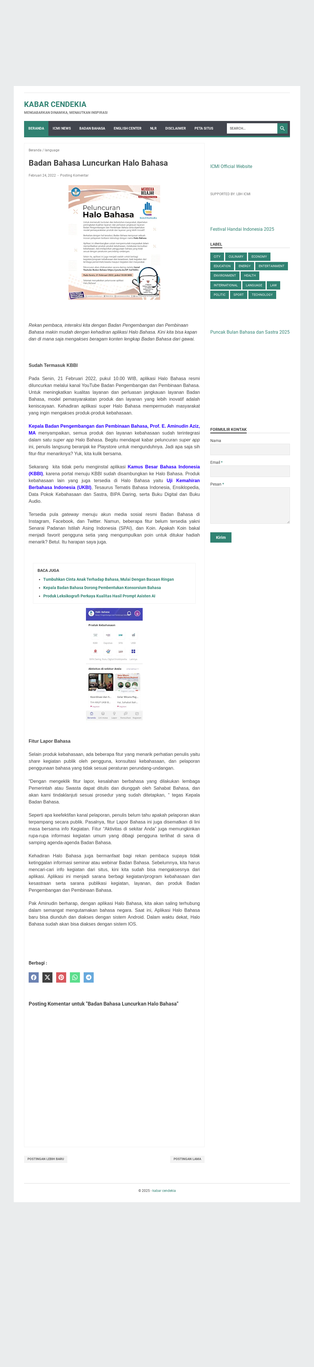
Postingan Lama (187, 1159)
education (222, 266)
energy (245, 266)
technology (262, 295)
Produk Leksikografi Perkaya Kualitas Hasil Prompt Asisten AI (99, 596)
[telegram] (89, 977)
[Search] (252, 128)
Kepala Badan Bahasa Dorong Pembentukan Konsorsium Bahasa (102, 587)
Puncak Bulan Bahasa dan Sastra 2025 (250, 332)
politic (219, 295)
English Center (128, 128)
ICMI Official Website (231, 166)
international (226, 285)
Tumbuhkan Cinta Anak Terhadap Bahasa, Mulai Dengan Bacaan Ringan (108, 579)
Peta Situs (204, 128)
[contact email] (250, 471)
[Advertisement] (157, 40)
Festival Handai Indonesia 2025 (242, 229)
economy (259, 257)
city (217, 257)
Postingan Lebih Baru (46, 1159)
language (254, 285)
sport (238, 295)
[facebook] (34, 977)
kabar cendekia (55, 104)
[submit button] (220, 537)
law (273, 285)
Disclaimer (175, 128)
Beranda (36, 128)
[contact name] (250, 449)
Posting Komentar (74, 175)
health (250, 275)
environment (225, 275)
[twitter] (47, 977)
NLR (153, 128)
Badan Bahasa (92, 128)
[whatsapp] (75, 977)
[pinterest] (61, 977)
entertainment (271, 266)
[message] (250, 505)
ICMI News (62, 128)
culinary (236, 257)
